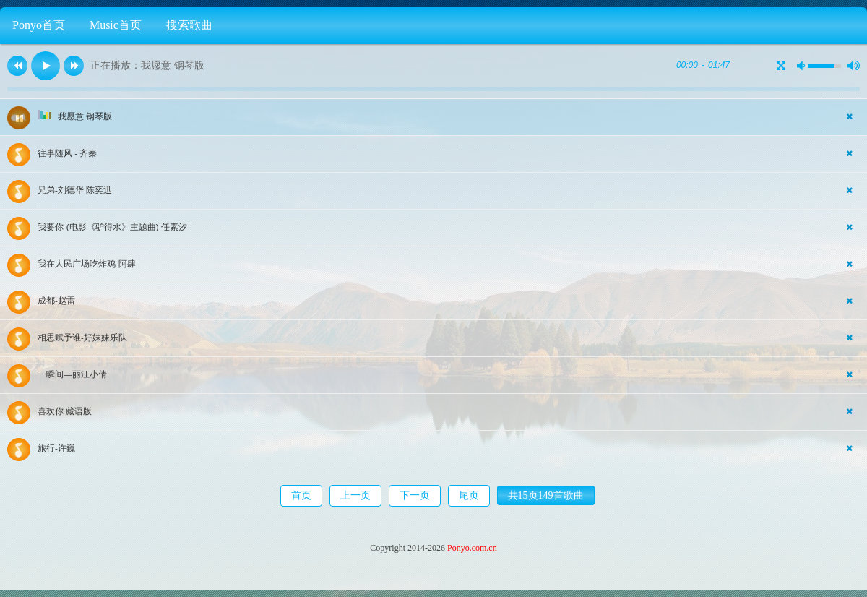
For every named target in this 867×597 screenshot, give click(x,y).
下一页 (415, 495)
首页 (301, 495)
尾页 (469, 495)
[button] (17, 66)
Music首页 (116, 25)
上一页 (355, 495)
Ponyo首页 (38, 25)
